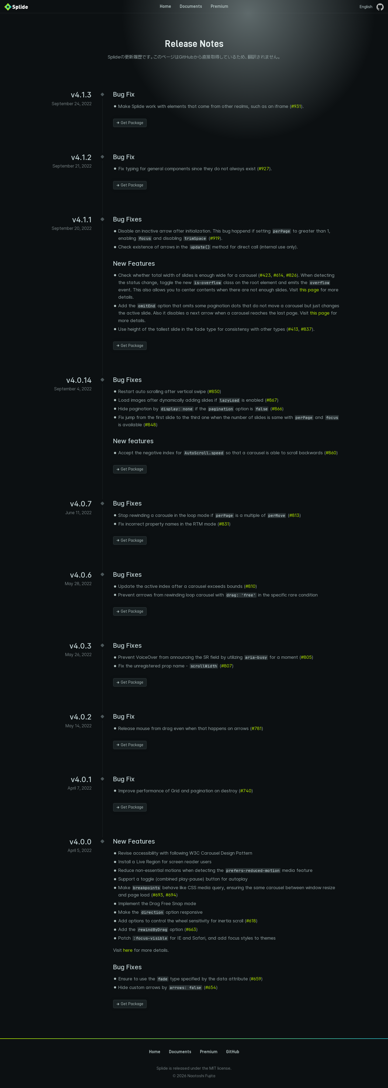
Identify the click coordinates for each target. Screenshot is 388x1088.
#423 (265, 275)
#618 (251, 921)
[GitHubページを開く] (380, 6)
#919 (215, 238)
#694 (171, 895)
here (128, 950)
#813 (294, 515)
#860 (331, 453)
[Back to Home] (16, 6)
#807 (226, 666)
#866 (277, 409)
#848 (150, 424)
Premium (219, 6)
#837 (306, 329)
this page (309, 290)
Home (165, 6)
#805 (306, 657)
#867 (271, 400)
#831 (224, 524)
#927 (264, 168)
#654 (210, 987)
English (366, 7)
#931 (296, 106)
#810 (250, 586)
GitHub (232, 1052)
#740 (245, 791)
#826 (291, 275)
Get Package (129, 123)
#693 (158, 895)
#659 (256, 979)
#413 (293, 329)
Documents (191, 6)
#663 (191, 929)
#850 (214, 391)
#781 (257, 728)
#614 (278, 275)
